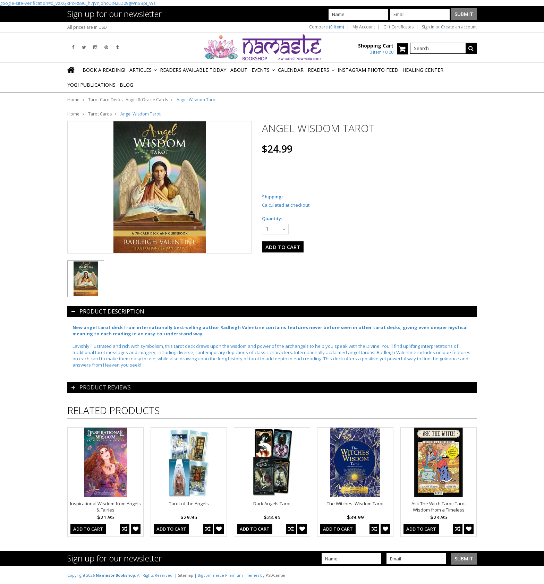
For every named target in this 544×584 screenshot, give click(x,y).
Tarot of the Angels (189, 503)
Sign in (428, 27)
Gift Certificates (398, 27)
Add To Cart (88, 529)
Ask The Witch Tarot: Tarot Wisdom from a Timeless (438, 506)
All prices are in (87, 27)
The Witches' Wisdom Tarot (355, 503)
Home (73, 100)
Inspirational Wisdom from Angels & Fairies (105, 506)
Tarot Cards (100, 114)
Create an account (459, 27)
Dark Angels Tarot (272, 503)
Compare (326, 27)
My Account (363, 27)
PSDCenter (276, 575)
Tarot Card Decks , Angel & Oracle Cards (128, 100)
